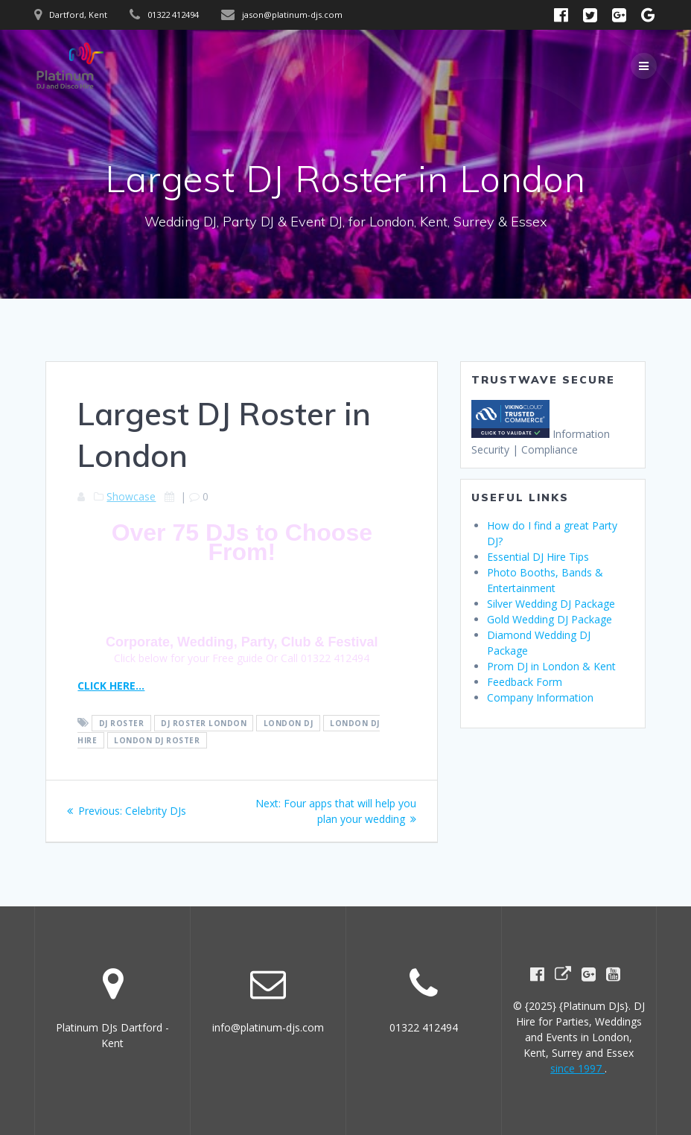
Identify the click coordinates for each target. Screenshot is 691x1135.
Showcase (131, 496)
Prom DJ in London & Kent (551, 666)
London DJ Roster (157, 740)
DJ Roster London (203, 723)
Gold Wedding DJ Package (549, 619)
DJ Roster (121, 723)
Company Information (540, 697)
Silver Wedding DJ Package (551, 604)
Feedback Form (524, 682)
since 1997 (577, 1068)
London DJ (288, 723)
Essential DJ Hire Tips (538, 557)
